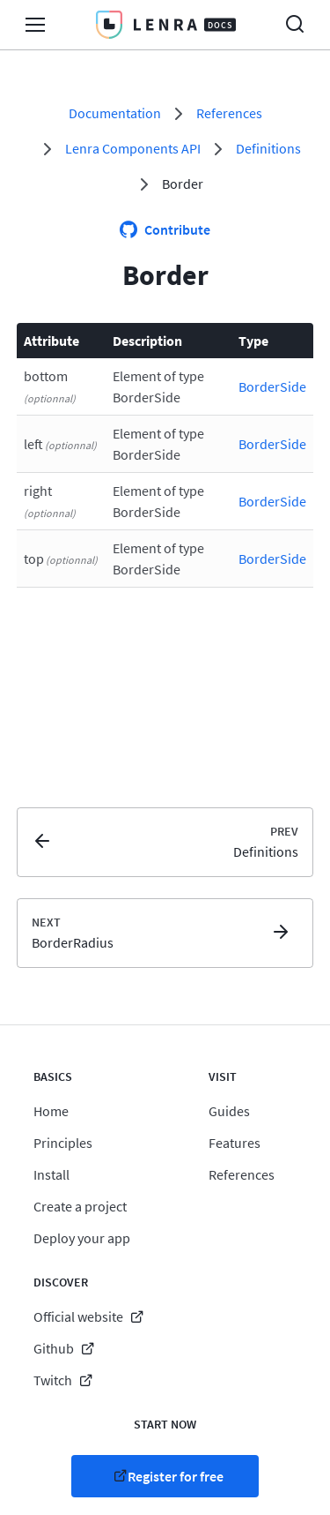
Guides (229, 1111)
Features (234, 1142)
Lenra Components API (133, 148)
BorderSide (272, 386)
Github (53, 1348)
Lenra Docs (165, 25)
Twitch (52, 1380)
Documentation (115, 113)
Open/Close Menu (35, 25)
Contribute (177, 229)
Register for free (176, 1476)
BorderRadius (73, 942)
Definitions (268, 148)
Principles (62, 1142)
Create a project (80, 1206)
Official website (78, 1316)
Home (51, 1111)
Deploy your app (81, 1238)
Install (51, 1174)
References (229, 113)
